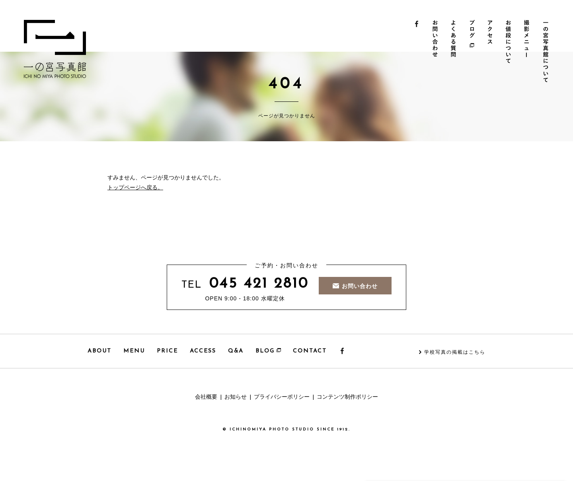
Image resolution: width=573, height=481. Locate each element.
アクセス (491, 52)
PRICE (167, 351)
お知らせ (235, 397)
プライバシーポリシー (282, 397)
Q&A (236, 351)
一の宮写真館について (547, 52)
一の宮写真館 (55, 49)
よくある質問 (454, 52)
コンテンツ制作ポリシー (347, 397)
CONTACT (310, 351)
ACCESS (203, 351)
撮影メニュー (529, 52)
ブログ (473, 52)
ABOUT (99, 351)
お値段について (510, 52)
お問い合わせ (435, 52)
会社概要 (206, 397)
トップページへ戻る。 (135, 188)
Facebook (416, 52)
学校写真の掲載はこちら (454, 352)
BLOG (268, 351)
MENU (134, 351)
